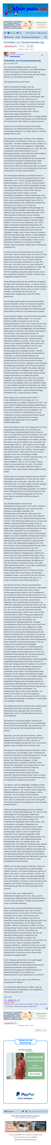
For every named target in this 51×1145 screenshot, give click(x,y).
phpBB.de (35, 1137)
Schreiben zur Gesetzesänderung (23, 42)
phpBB (18, 1135)
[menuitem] (11, 33)
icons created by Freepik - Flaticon (25, 1117)
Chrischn (13, 53)
